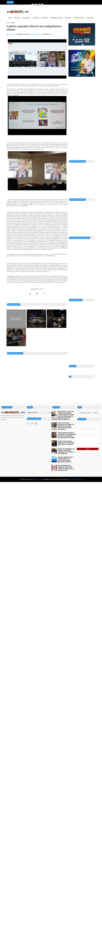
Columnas (35, 18)
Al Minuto (12, 34)
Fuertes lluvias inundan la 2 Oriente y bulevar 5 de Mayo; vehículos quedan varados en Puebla (63, 426)
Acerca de (89, 18)
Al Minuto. (38, 479)
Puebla (12, 22)
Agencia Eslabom (75, 479)
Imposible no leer (56, 18)
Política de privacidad (85, 412)
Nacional (68, 18)
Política (17, 18)
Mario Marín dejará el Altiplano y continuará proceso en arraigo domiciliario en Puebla (67, 435)
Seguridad (26, 18)
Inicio (10, 18)
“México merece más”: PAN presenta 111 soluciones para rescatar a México (66, 459)
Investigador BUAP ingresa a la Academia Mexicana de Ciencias (66, 442)
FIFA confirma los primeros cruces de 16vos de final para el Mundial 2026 (66, 468)
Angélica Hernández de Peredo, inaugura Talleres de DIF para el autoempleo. (66, 451)
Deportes (44, 18)
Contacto (95, 412)
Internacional (79, 18)
